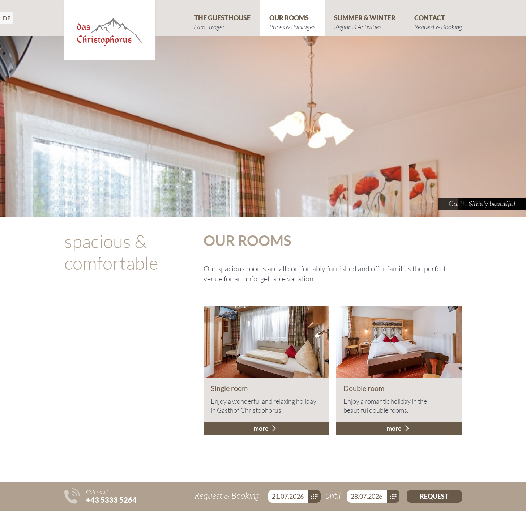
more (261, 428)
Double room (363, 388)
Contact (438, 22)
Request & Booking (227, 495)
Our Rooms (292, 22)
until (333, 495)
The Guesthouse (222, 22)
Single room (229, 388)
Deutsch (8, 17)
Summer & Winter (364, 22)
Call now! (111, 496)
